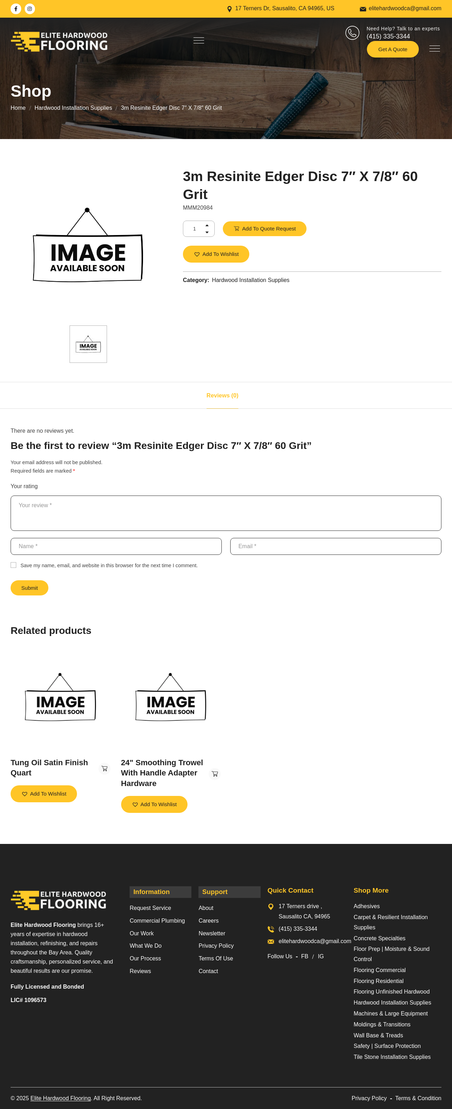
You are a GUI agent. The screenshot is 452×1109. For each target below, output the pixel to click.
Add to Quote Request (270, 229)
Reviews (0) (222, 395)
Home (18, 108)
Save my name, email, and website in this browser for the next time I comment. (109, 565)
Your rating (24, 486)
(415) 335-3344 (388, 36)
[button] (216, 254)
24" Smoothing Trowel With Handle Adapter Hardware (157, 772)
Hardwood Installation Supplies (73, 108)
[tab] (222, 395)
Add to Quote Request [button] (103, 768)
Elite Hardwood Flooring (60, 1098)
